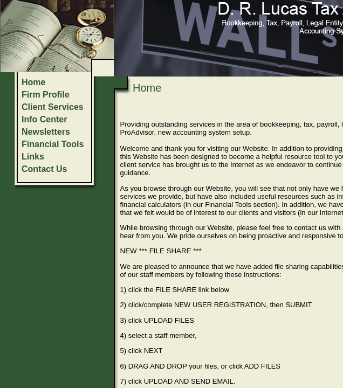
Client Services (53, 107)
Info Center (44, 119)
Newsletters (46, 131)
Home (33, 82)
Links (33, 156)
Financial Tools (53, 144)
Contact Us (44, 169)
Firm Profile (46, 94)
